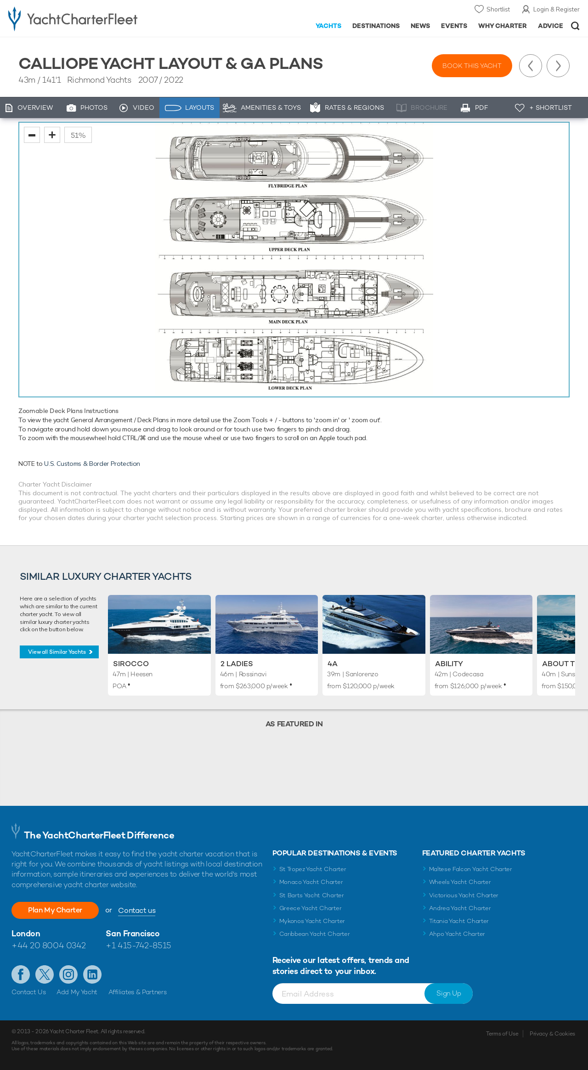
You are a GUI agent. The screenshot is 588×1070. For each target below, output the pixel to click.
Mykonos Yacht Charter (312, 921)
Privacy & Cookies (552, 1033)
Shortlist (498, 9)
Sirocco (131, 663)
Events (454, 26)
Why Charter (502, 26)
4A (333, 663)
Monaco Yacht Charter (311, 882)
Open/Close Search (575, 26)
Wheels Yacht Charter (460, 882)
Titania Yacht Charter (459, 921)
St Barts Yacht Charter (311, 895)
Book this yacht (472, 66)
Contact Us (28, 992)
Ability (449, 663)
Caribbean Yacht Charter (314, 934)
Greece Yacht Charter (310, 908)
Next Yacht (558, 65)
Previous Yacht (530, 65)
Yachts (329, 26)
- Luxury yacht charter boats (91, 18)
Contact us (136, 910)
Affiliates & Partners (137, 992)
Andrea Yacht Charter (460, 908)
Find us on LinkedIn (92, 974)
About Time (565, 663)
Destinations (376, 26)
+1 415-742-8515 (138, 945)
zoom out (32, 135)
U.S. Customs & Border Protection (92, 463)
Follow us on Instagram (68, 974)
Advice (550, 26)
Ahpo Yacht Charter (457, 934)
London (25, 933)
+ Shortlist (550, 107)
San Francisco (132, 933)
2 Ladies (236, 663)
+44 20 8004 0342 (48, 945)
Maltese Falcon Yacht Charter (470, 869)
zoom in (52, 135)
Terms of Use (502, 1033)
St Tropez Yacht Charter (312, 869)
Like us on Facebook (20, 974)
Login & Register (556, 9)
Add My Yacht (77, 992)
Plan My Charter (55, 910)
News (420, 26)
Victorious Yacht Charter (463, 895)
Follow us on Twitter (44, 974)
